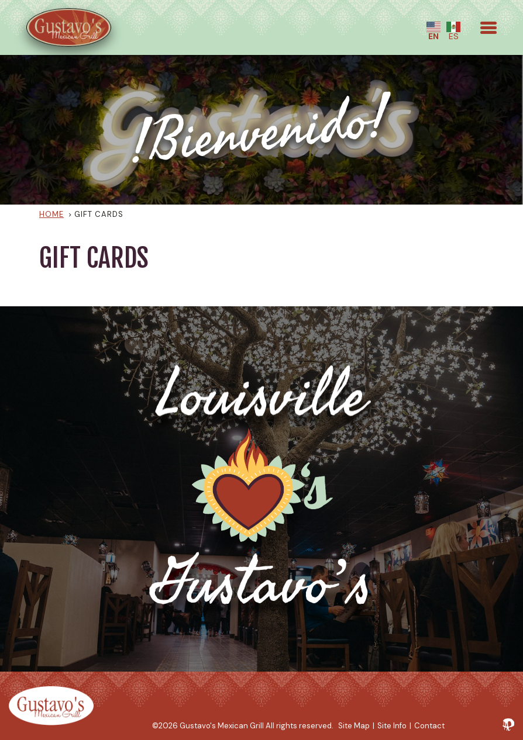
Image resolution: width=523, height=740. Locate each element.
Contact (429, 726)
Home (51, 214)
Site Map (354, 726)
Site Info (392, 726)
